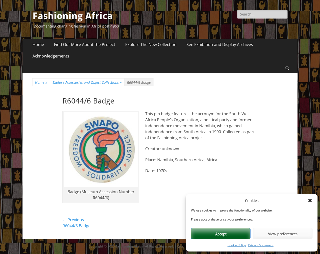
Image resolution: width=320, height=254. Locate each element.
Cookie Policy (237, 245)
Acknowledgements (50, 56)
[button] (310, 200)
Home (38, 44)
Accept (220, 233)
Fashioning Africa (72, 16)
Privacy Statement (261, 245)
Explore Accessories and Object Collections (87, 82)
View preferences (283, 233)
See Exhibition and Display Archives (219, 44)
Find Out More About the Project (84, 44)
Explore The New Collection (150, 44)
